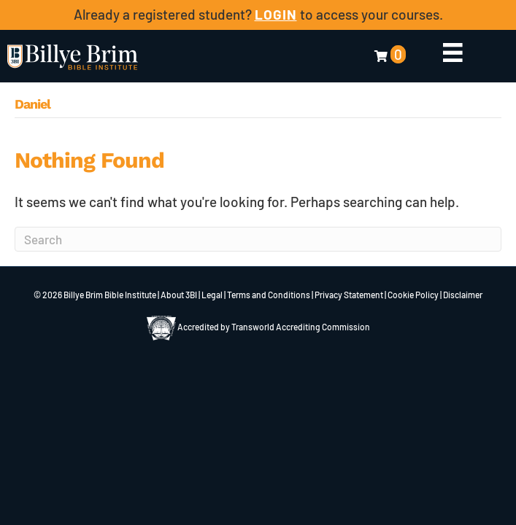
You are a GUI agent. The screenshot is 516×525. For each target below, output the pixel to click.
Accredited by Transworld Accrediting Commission (258, 327)
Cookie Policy (413, 294)
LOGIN (276, 14)
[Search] (258, 239)
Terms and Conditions (268, 294)
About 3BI (179, 294)
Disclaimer (462, 294)
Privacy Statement (349, 294)
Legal (212, 294)
